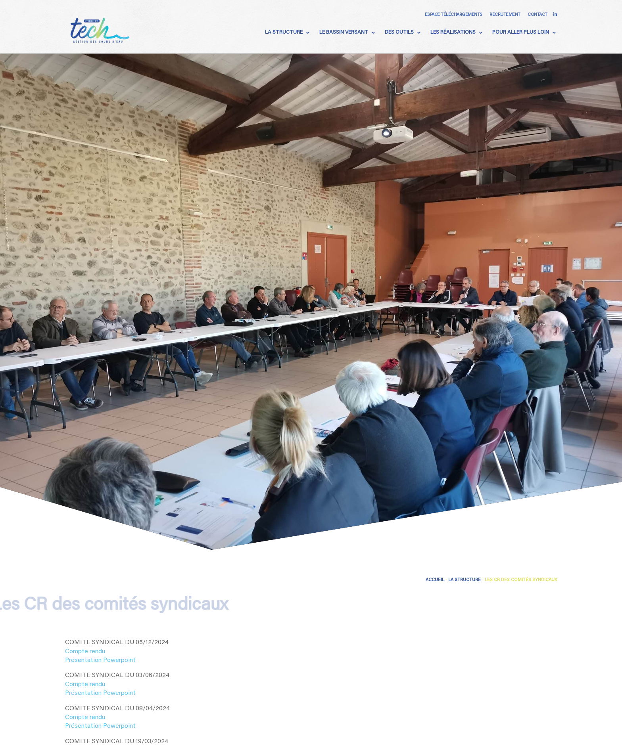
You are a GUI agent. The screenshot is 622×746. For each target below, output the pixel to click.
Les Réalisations (453, 32)
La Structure (284, 32)
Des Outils (399, 32)
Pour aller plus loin (520, 32)
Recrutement (505, 15)
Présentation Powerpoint (100, 660)
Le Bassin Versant (343, 32)
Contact (537, 15)
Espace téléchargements (453, 15)
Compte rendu (85, 651)
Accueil (435, 580)
